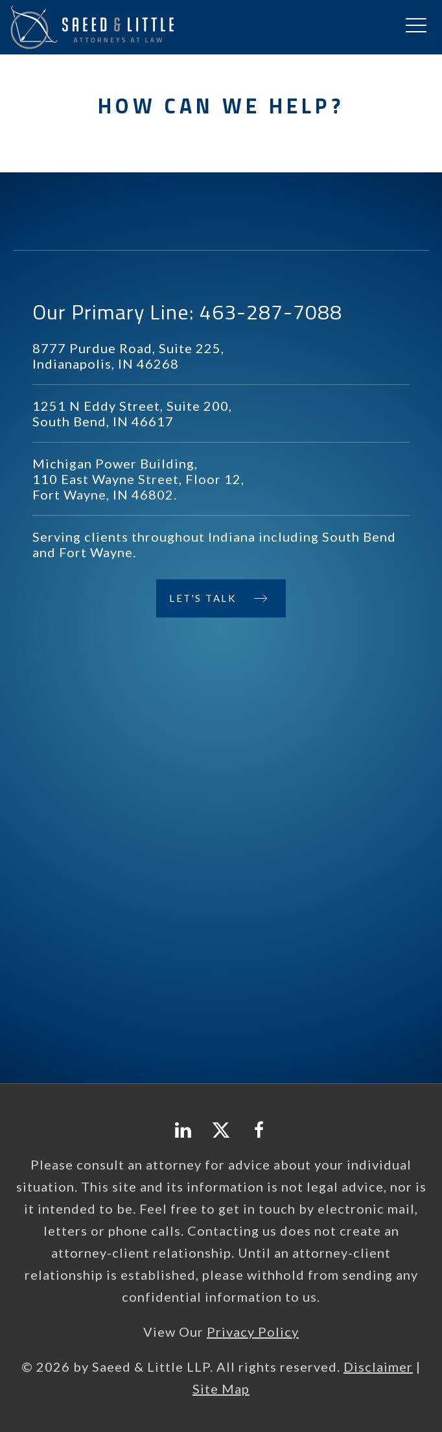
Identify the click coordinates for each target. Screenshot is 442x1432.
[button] (416, 26)
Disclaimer (378, 1366)
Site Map (221, 1388)
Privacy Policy (253, 1331)
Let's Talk (203, 598)
